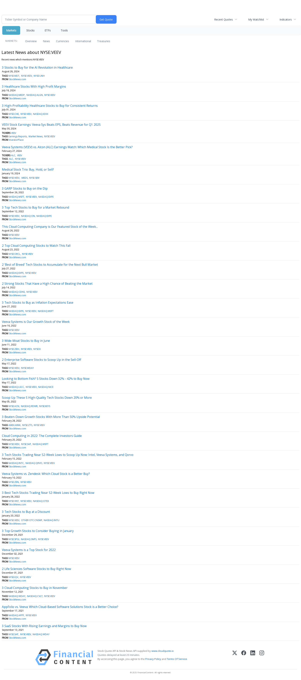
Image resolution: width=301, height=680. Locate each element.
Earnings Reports (17, 136)
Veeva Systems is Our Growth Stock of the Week (36, 322)
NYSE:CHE (13, 114)
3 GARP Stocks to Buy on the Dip (25, 188)
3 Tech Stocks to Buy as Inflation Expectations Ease (37, 302)
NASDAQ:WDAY (16, 596)
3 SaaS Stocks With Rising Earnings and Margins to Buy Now (44, 626)
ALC (13, 155)
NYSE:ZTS (27, 425)
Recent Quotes (223, 19)
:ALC (10, 158)
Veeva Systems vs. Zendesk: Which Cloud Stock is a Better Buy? (46, 474)
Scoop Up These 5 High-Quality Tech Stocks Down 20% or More (47, 398)
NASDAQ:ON (28, 216)
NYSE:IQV (13, 577)
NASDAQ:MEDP (16, 95)
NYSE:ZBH (13, 349)
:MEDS (24, 177)
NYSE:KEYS (44, 406)
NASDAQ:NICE (45, 387)
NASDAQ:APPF (16, 615)
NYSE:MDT (13, 75)
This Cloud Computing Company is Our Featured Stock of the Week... (50, 226)
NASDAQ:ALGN (34, 95)
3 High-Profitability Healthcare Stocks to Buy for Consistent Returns (50, 106)
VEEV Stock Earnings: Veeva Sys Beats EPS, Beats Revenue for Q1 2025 (51, 125)
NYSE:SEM (34, 177)
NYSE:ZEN (13, 482)
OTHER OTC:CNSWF (31, 520)
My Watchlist (256, 19)
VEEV (13, 133)
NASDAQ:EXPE (46, 196)
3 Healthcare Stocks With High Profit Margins (34, 86)
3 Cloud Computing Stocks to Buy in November (35, 588)
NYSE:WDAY (27, 368)
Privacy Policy (153, 659)
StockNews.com (17, 79)
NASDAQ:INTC (16, 463)
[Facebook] (244, 657)
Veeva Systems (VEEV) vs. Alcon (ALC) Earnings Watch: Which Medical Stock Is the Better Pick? (67, 147)
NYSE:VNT (13, 501)
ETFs (48, 30)
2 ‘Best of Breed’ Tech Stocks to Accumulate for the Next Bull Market (50, 264)
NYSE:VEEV (26, 75)
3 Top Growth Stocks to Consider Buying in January (38, 531)
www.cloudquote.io (162, 651)
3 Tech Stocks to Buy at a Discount (26, 512)
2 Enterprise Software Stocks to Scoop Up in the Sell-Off (41, 360)
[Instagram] (262, 657)
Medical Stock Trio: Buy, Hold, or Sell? (28, 169)
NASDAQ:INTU (51, 520)
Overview (31, 41)
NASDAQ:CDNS (16, 292)
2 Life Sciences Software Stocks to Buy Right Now (36, 569)
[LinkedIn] (253, 657)
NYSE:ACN (13, 406)
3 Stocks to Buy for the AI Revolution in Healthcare (37, 67)
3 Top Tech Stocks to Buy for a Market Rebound (35, 207)
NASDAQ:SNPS (28, 539)
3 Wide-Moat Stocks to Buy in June (26, 341)
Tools (64, 30)
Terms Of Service (177, 659)
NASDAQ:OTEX (41, 501)
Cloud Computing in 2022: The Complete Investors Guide (42, 436)
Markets (11, 30)
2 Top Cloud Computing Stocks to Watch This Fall (36, 245)
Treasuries (103, 41)
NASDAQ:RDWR (29, 406)
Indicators (286, 19)
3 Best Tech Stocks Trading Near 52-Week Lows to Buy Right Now (48, 493)
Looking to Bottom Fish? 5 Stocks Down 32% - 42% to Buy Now (45, 379)
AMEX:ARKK (14, 425)
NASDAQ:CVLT (35, 596)
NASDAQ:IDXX (40, 114)
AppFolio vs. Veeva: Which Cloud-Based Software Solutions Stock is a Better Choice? (60, 607)
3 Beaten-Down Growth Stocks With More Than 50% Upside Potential (51, 417)
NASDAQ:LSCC (16, 387)
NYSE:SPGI (13, 539)
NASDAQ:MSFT (16, 196)
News (46, 41)
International (83, 41)
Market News (36, 136)
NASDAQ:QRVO (34, 463)
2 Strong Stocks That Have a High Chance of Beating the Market (47, 283)
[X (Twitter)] (235, 657)
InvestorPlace (16, 139)
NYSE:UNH (39, 75)
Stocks (30, 30)
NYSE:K (37, 349)
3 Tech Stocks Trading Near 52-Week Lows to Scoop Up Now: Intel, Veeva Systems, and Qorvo (67, 455)
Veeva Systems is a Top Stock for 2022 (29, 550)
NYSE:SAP (26, 444)
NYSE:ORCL (14, 254)
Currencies (62, 41)
